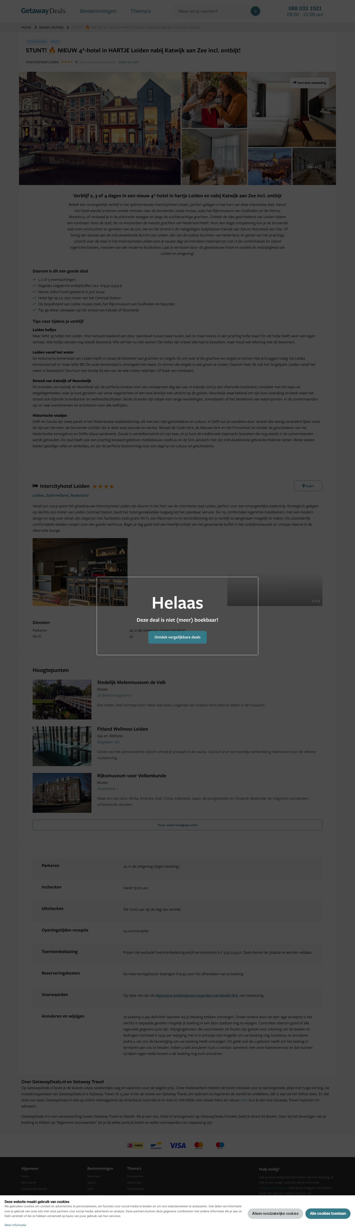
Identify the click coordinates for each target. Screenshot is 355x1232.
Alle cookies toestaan (328, 1213)
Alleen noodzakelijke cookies (275, 1213)
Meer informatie (15, 1225)
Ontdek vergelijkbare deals (177, 637)
